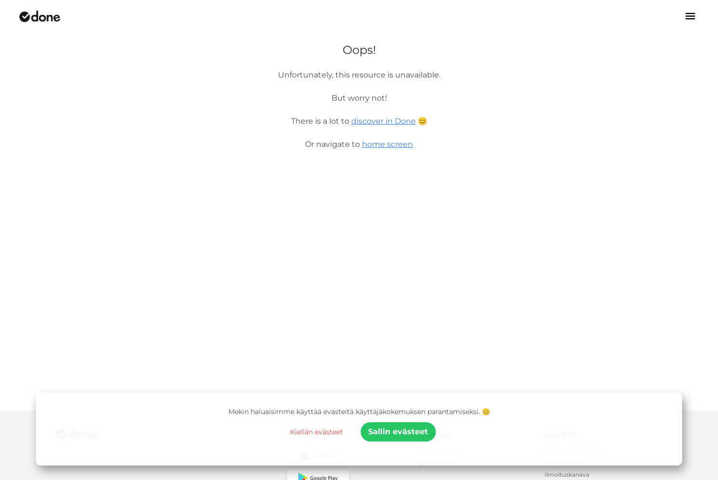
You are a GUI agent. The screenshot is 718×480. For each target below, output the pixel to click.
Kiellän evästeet (316, 432)
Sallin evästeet (398, 431)
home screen (387, 144)
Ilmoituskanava (567, 474)
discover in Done (383, 121)
